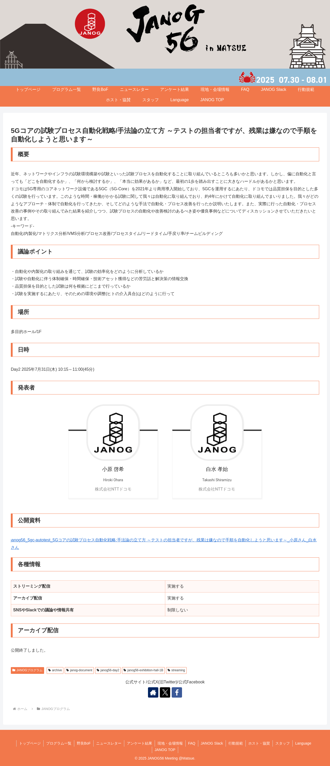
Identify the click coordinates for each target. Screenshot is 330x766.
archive (55, 670)
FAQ (245, 89)
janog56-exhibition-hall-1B (143, 670)
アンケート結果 (174, 89)
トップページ (28, 89)
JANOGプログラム (27, 670)
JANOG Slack (273, 89)
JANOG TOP (212, 100)
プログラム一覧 (66, 89)
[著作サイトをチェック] (153, 692)
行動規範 (306, 89)
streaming (176, 670)
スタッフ (150, 100)
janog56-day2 (108, 670)
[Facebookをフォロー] (177, 692)
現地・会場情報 (215, 89)
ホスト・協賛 (118, 100)
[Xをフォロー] (165, 692)
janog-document (79, 670)
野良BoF (100, 89)
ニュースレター (134, 89)
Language (179, 100)
